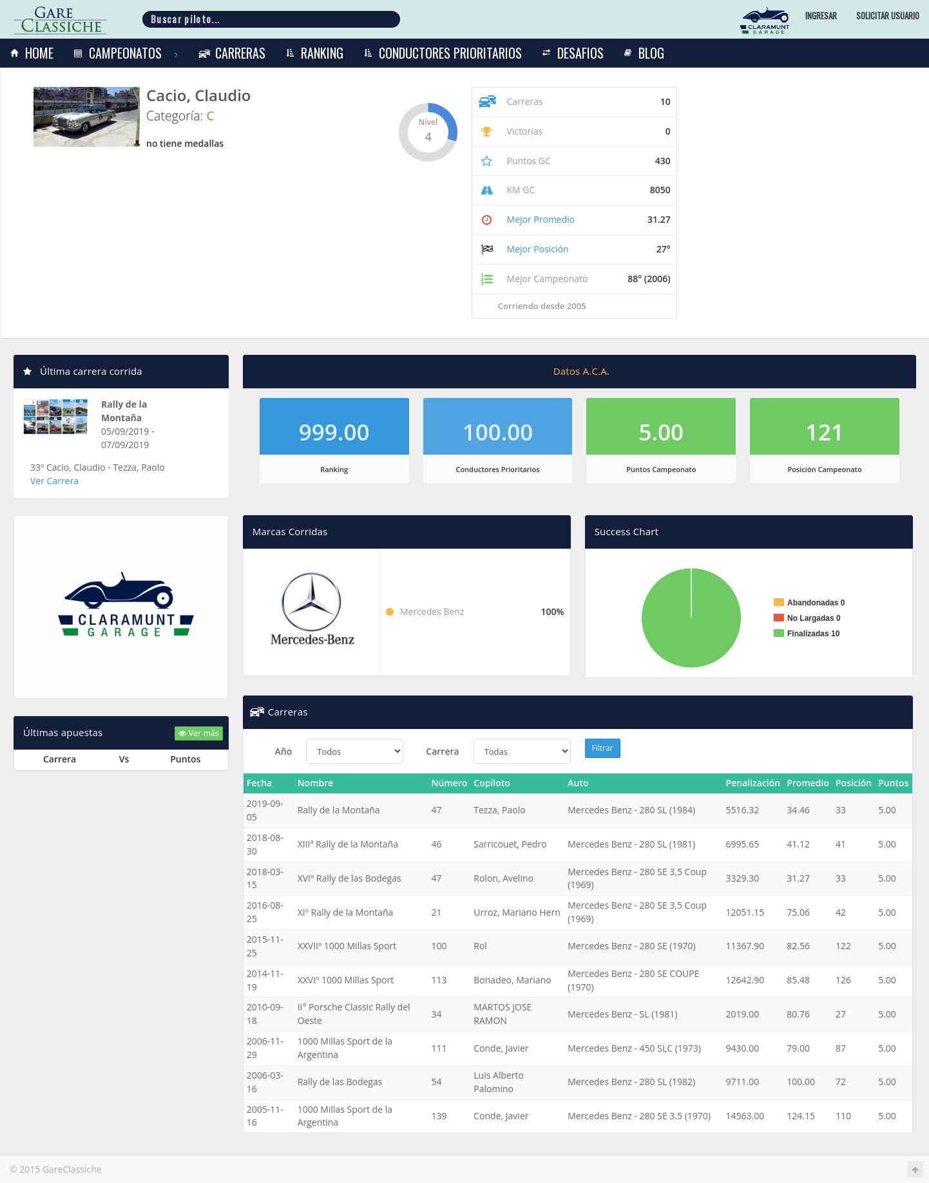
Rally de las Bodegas (340, 1081)
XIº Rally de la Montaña (346, 912)
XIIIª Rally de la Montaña (348, 844)
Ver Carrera (54, 481)
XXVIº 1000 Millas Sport (346, 980)
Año (283, 751)
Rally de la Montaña (124, 411)
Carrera (442, 751)
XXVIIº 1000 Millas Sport (347, 946)
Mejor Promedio (541, 219)
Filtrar (602, 748)
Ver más (198, 733)
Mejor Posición (538, 249)
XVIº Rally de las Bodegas (349, 878)
